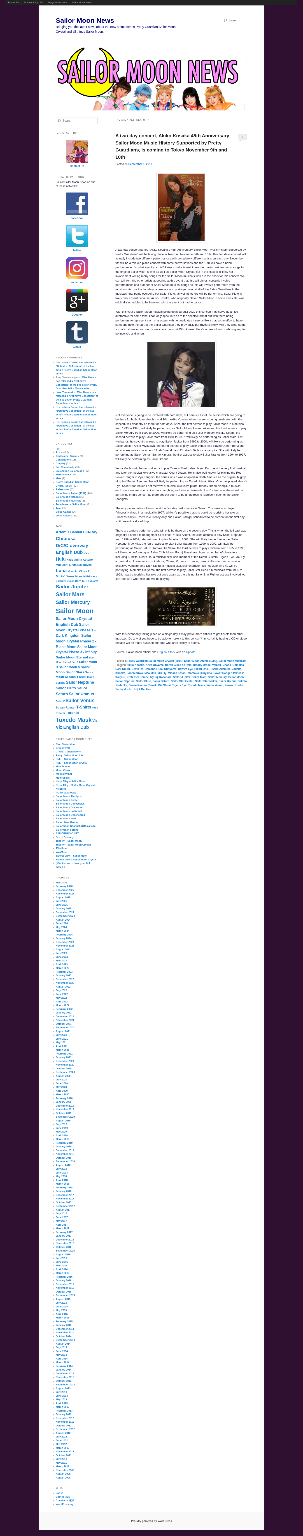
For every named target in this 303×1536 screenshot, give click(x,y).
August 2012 (63, 1433)
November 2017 (65, 1198)
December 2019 (65, 1105)
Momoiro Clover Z (79, 571)
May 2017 (61, 1221)
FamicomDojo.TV (33, 2)
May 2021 (61, 1042)
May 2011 (61, 1462)
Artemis (63, 532)
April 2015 (62, 1314)
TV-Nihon (61, 848)
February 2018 (64, 1187)
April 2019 (62, 1135)
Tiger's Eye (179, 685)
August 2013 (63, 1388)
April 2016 (62, 1269)
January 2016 (64, 1280)
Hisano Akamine (220, 669)
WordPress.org (65, 1504)
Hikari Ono (201, 669)
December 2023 (65, 942)
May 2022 (61, 997)
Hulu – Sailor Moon (67, 759)
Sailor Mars (199, 677)
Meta (58, 478)
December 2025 (65, 890)
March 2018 (62, 1183)
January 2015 (64, 1325)
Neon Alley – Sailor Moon (71, 781)
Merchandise (63, 474)
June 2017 (62, 1217)
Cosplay (60, 463)
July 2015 (61, 1302)
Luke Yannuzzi (64, 392)
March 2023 (62, 968)
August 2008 (63, 1473)
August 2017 (63, 1209)
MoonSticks (63, 777)
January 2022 (64, 1012)
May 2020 (61, 1087)
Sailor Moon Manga (67, 496)
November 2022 (65, 982)
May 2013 (61, 1399)
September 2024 (65, 916)
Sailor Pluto (143, 681)
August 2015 (63, 1299)
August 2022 (63, 986)
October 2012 (64, 1425)
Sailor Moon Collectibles (70, 803)
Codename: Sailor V (67, 456)
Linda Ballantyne (80, 564)
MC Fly (162, 673)
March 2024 (62, 930)
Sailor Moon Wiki (66, 818)
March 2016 (62, 1273)
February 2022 (64, 1009)
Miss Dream (63, 766)
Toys (58, 508)
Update (191, 652)
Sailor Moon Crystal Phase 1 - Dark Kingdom (76, 630)
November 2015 (65, 1287)
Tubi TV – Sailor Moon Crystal (73, 844)
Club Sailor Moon (66, 744)
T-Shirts (83, 707)
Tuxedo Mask (196, 685)
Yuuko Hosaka (234, 685)
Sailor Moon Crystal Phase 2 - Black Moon (76, 641)
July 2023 (61, 953)
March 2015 (62, 1317)
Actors (60, 452)
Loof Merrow (135, 673)
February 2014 (64, 1366)
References (62, 489)
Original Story (166, 652)
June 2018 (62, 1172)
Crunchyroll (63, 748)
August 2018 (63, 1165)
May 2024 (61, 927)
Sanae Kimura (138, 685)
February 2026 (64, 886)
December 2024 (65, 912)
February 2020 (64, 1098)
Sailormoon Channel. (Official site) (76, 826)
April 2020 (62, 1090)
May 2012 (61, 1444)
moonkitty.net (64, 774)
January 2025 (64, 908)
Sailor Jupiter (181, 677)
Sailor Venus (79, 700)
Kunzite (120, 673)
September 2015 (65, 1295)
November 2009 (65, 1470)
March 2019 (62, 1139)
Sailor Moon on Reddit (69, 811)
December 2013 (65, 1373)
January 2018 (64, 1191)
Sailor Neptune (125, 681)
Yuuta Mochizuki (126, 689)
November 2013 (65, 1377)
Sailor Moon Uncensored (70, 815)
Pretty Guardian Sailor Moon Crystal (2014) (154, 661)
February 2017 (64, 1232)
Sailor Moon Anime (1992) (200, 661)
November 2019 (65, 1109)
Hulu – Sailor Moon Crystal (71, 762)
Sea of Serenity (65, 837)
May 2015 (61, 1310)
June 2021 (62, 1038)
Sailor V (60, 701)
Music (60, 576)
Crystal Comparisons (68, 751)
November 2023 (65, 945)
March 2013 (62, 1406)
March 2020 (62, 1094)
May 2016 (61, 1265)
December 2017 (65, 1195)
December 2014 (65, 1328)
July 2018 (61, 1168)
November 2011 (65, 1451)
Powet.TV (13, 2)
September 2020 (65, 1072)
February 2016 (64, 1276)
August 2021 (63, 1031)
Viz (95, 720)
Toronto (72, 713)
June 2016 (62, 1262)
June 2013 (62, 1395)
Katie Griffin (74, 559)
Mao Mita (150, 673)
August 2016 (63, 1254)
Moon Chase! (63, 770)
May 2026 (61, 882)
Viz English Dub (72, 727)
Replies (145, 689)
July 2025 (61, 901)
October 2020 (64, 1068)
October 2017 (64, 1202)
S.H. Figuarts (90, 581)
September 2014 (65, 1340)
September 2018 (65, 1161)
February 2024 (64, 934)
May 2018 (61, 1176)
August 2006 (63, 1477)
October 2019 (64, 1113)
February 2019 (64, 1143)
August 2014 (63, 1343)
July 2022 (61, 990)
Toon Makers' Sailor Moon (71, 504)
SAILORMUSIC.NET (67, 833)
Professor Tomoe (138, 677)
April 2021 (62, 1046)
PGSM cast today (66, 792)
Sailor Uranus (227, 681)
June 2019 (62, 1128)
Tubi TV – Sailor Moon (69, 840)
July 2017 (61, 1213)
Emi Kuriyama (167, 669)
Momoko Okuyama (200, 673)
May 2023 (61, 960)
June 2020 (62, 1083)
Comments (65, 1500)
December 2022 (65, 979)
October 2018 (64, 1157)
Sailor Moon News (82, 2)
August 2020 (63, 1076)
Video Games (64, 511)
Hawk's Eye (185, 669)
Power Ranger (222, 673)
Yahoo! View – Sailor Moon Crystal (76, 859)
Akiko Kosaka (135, 665)
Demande (151, 669)
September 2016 (65, 1250)
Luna (61, 570)
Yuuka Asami (215, 685)
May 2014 (61, 1354)
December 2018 (65, 1150)
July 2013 (61, 1392)
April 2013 (62, 1403)
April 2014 (62, 1358)
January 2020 (64, 1101)
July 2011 (61, 1459)
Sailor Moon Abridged (69, 796)
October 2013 (64, 1381)
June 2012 (62, 1440)
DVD (87, 553)
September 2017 (65, 1206)
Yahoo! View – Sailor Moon (71, 855)
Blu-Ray (90, 532)
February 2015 (64, 1321)
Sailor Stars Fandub (67, 822)
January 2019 (64, 1146)
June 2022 (62, 994)
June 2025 (62, 904)
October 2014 (64, 1336)
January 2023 (64, 975)
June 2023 (62, 957)
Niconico (61, 788)
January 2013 (64, 1414)
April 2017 (62, 1224)
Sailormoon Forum (67, 829)
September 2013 (65, 1384)
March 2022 (62, 1005)
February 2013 (64, 1410)
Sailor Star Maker (206, 681)
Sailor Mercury (217, 677)
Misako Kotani (177, 673)
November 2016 (65, 1243)
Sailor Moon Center (67, 800)
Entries (63, 1496)
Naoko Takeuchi (76, 576)
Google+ (77, 314)
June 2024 (62, 923)
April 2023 (62, 964)
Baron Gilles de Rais (178, 665)
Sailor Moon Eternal (72, 657)
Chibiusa (238, 665)
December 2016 (65, 1239)
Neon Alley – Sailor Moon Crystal (75, 785)
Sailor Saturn (161, 681)
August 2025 (63, 897)
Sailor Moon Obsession (69, 807)
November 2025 (65, 893)
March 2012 (62, 1448)
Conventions (63, 459)
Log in (59, 1493)
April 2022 (62, 1001)
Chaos (227, 665)
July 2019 (61, 1124)
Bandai (76, 532)
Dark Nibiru (122, 669)
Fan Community (65, 467)
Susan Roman (65, 707)
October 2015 (64, 1291)
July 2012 (61, 1436)
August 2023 (63, 949)
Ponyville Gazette (57, 2)
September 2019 (65, 1116)
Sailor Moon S (69, 667)
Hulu (61, 559)
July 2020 (61, 1079)
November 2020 (65, 1064)
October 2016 (64, 1247)
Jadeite (236, 669)
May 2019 (61, 1131)
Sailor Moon (236, 677)
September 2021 (65, 1027)
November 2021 (65, 1020)
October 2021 (64, 1023)
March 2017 (62, 1228)
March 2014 (62, 1362)
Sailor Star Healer (182, 681)
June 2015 (62, 1306)
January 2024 (64, 938)
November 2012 (65, 1421)
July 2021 (61, 1035)
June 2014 (62, 1351)
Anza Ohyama (154, 665)
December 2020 (65, 1061)
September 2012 (65, 1429)
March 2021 (62, 1049)
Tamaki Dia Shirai (159, 685)
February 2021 (64, 1053)
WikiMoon (62, 852)
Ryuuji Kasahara (161, 677)
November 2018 (65, 1154)
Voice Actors (63, 515)
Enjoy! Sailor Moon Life (69, 755)
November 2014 (65, 1332)
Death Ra (137, 669)
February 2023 (64, 971)
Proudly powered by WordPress (151, 1521)
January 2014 (64, 1369)
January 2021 (64, 1057)
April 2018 (62, 1180)
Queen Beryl (74, 581)
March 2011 (62, 1466)
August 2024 (63, 919)
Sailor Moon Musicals (232, 661)
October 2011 (64, 1455)
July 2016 (61, 1258)
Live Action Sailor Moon (70, 471)
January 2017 (64, 1235)
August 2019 (63, 1120)
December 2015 (65, 1284)
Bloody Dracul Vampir (207, 665)
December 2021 (65, 1016)
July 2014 (61, 1347)
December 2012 (65, 1418)
